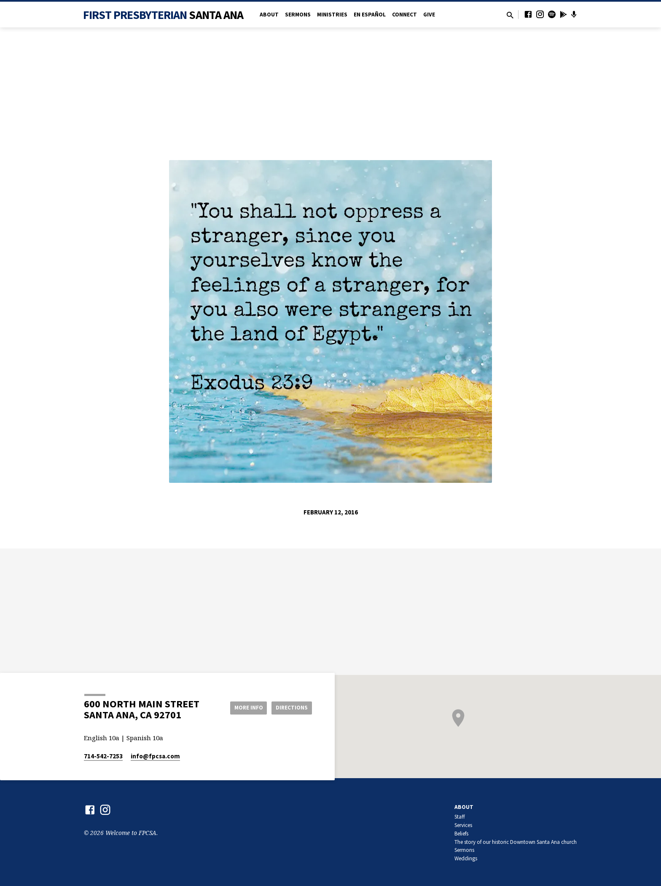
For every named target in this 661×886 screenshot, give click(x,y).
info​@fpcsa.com (155, 756)
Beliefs (461, 833)
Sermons (298, 14)
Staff (459, 816)
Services (463, 825)
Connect (404, 14)
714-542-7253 (103, 756)
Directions (290, 707)
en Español (370, 14)
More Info (243, 707)
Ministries (332, 14)
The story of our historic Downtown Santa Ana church (515, 842)
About (269, 14)
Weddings (465, 858)
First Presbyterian (163, 14)
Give (429, 14)
